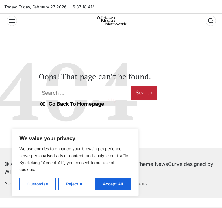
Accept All (113, 183)
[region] (75, 162)
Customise (37, 183)
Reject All (75, 183)
